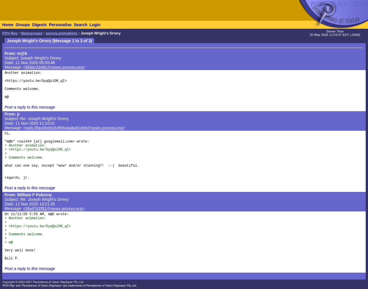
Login (94, 24)
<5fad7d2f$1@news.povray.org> (54, 208)
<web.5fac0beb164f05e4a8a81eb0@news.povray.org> (74, 128)
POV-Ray (10, 33)
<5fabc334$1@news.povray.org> (54, 67)
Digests (39, 24)
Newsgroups (32, 33)
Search (80, 24)
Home (8, 24)
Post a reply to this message (30, 107)
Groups (23, 24)
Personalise (60, 24)
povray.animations (61, 33)
